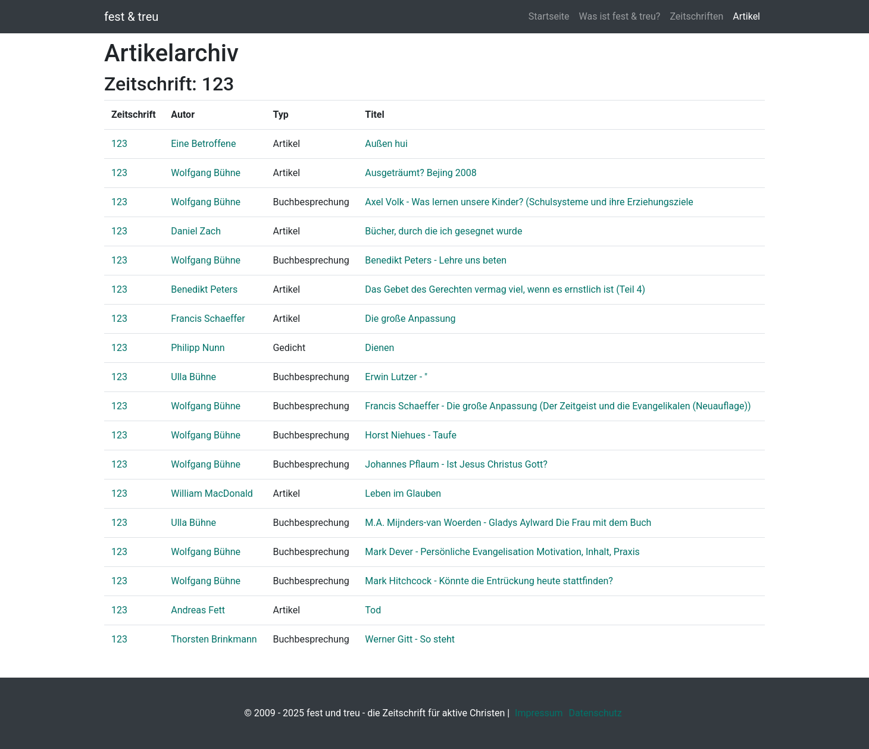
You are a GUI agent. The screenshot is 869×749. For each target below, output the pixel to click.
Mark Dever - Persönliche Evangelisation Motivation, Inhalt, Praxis (502, 551)
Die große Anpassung (410, 318)
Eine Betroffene (203, 143)
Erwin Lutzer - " (396, 377)
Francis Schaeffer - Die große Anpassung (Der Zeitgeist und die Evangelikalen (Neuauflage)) (558, 406)
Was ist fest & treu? (620, 16)
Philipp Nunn (197, 347)
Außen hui (386, 143)
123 (119, 143)
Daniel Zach (196, 231)
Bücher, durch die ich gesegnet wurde (443, 231)
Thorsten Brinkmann (214, 639)
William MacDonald (212, 493)
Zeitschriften (696, 16)
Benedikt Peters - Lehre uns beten (436, 260)
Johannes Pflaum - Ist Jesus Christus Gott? (456, 464)
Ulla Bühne (193, 377)
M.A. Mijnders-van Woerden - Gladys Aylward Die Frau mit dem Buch (508, 522)
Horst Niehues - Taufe (411, 435)
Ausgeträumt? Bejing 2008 (421, 172)
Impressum (539, 713)
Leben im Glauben (403, 493)
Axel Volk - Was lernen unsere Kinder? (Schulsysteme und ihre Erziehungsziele (529, 202)
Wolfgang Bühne (205, 172)
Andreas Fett (198, 610)
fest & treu (131, 17)
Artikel (746, 16)
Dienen (379, 347)
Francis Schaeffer (208, 318)
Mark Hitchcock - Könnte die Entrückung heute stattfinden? (489, 581)
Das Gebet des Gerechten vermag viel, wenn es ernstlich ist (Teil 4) (505, 289)
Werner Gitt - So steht (410, 639)
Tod (373, 610)
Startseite (549, 16)
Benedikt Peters (204, 289)
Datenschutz (595, 713)
